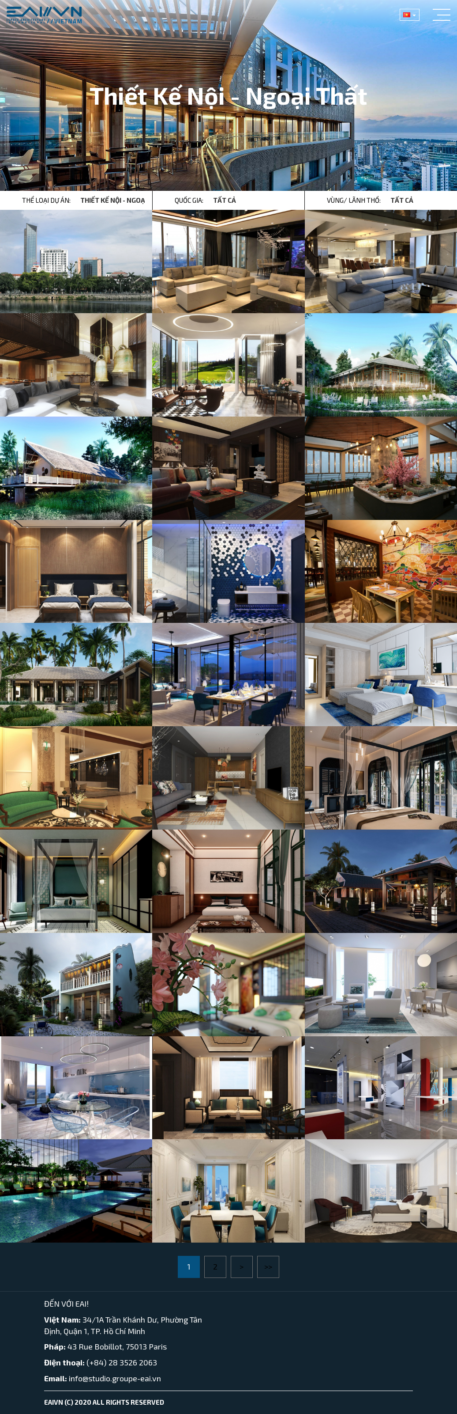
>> (268, 1266)
